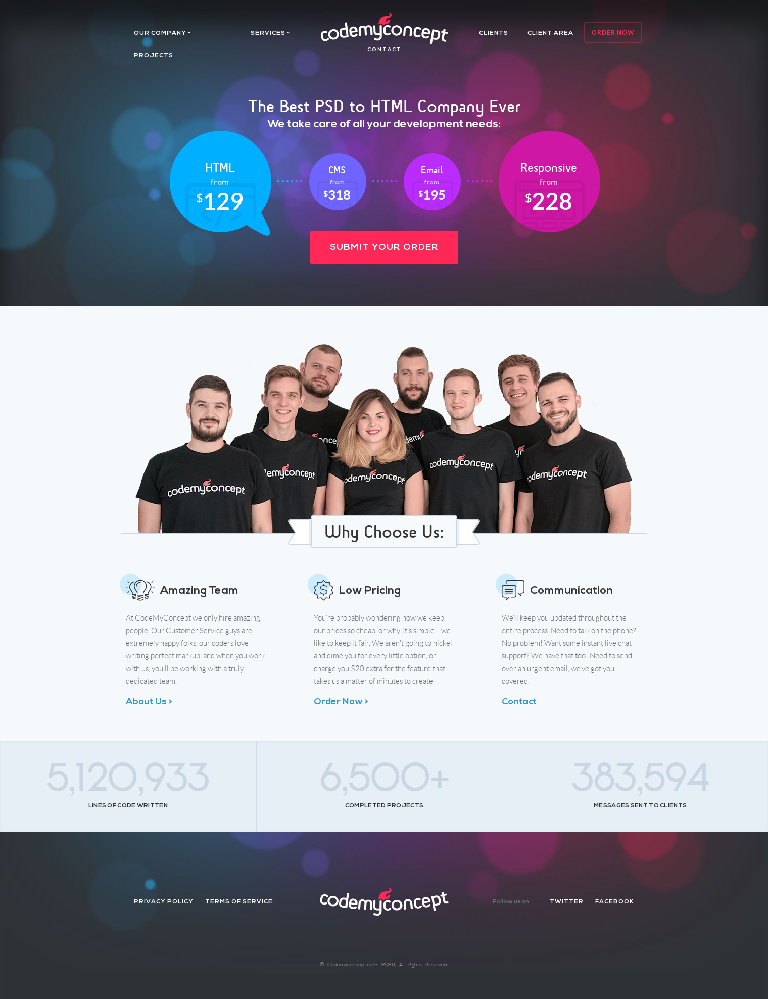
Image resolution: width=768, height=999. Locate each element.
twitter (567, 902)
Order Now (613, 32)
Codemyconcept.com (352, 965)
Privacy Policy (164, 902)
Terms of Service (239, 902)
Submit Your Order (384, 247)
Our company (160, 33)
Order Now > (341, 702)
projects (153, 56)
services (268, 33)
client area (550, 33)
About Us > (149, 702)
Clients (493, 33)
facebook (614, 902)
